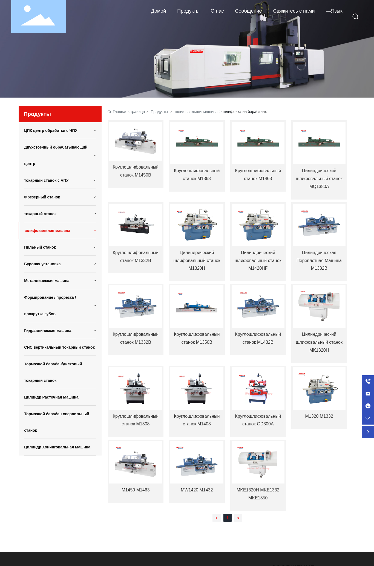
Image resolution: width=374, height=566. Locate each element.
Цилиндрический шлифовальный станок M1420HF (258, 260)
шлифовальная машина (196, 112)
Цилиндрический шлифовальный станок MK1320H (319, 342)
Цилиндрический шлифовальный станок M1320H (197, 260)
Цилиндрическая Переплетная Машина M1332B (319, 260)
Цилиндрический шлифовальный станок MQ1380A (319, 178)
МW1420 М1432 (197, 490)
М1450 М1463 (135, 490)
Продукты (159, 112)
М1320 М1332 (319, 416)
